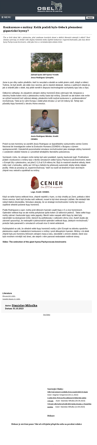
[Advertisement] (46, 336)
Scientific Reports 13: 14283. (11, 299)
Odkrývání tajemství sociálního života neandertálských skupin (67, 392)
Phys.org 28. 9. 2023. (9, 296)
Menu (6, 17)
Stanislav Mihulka (24, 305)
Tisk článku (46, 315)
